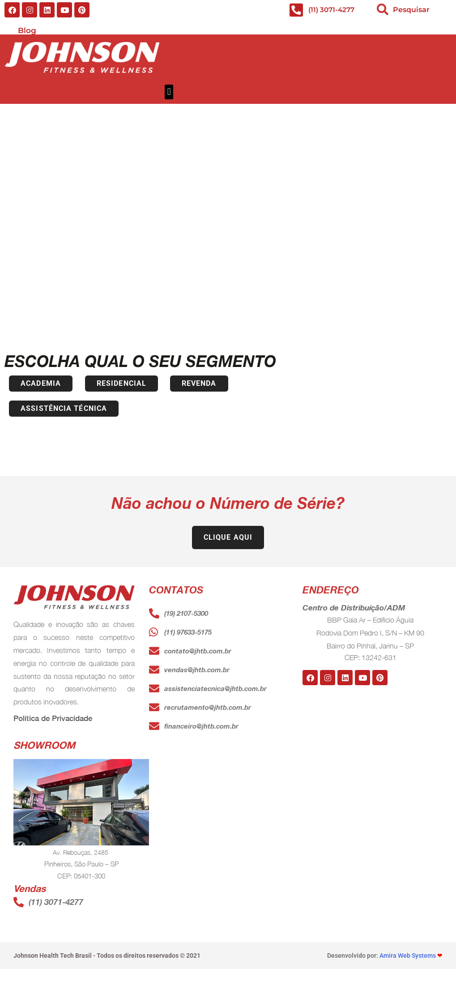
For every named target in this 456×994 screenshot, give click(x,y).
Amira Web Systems (407, 957)
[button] (169, 92)
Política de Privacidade (52, 720)
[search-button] (382, 9)
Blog (27, 30)
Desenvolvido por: (353, 957)
